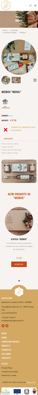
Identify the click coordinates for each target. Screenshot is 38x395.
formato (5, 115)
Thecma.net (30, 382)
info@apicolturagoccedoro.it (13, 320)
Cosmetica (6, 349)
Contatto (6, 357)
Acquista (19, 264)
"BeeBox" (22, 32)
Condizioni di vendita (10, 371)
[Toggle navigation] (35, 5)
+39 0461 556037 (9, 317)
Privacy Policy (7, 368)
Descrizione (8, 138)
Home (5, 30)
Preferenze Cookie (9, 375)
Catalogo (14, 30)
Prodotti (6, 345)
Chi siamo (6, 353)
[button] (34, 57)
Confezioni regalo (10, 32)
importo (5, 120)
